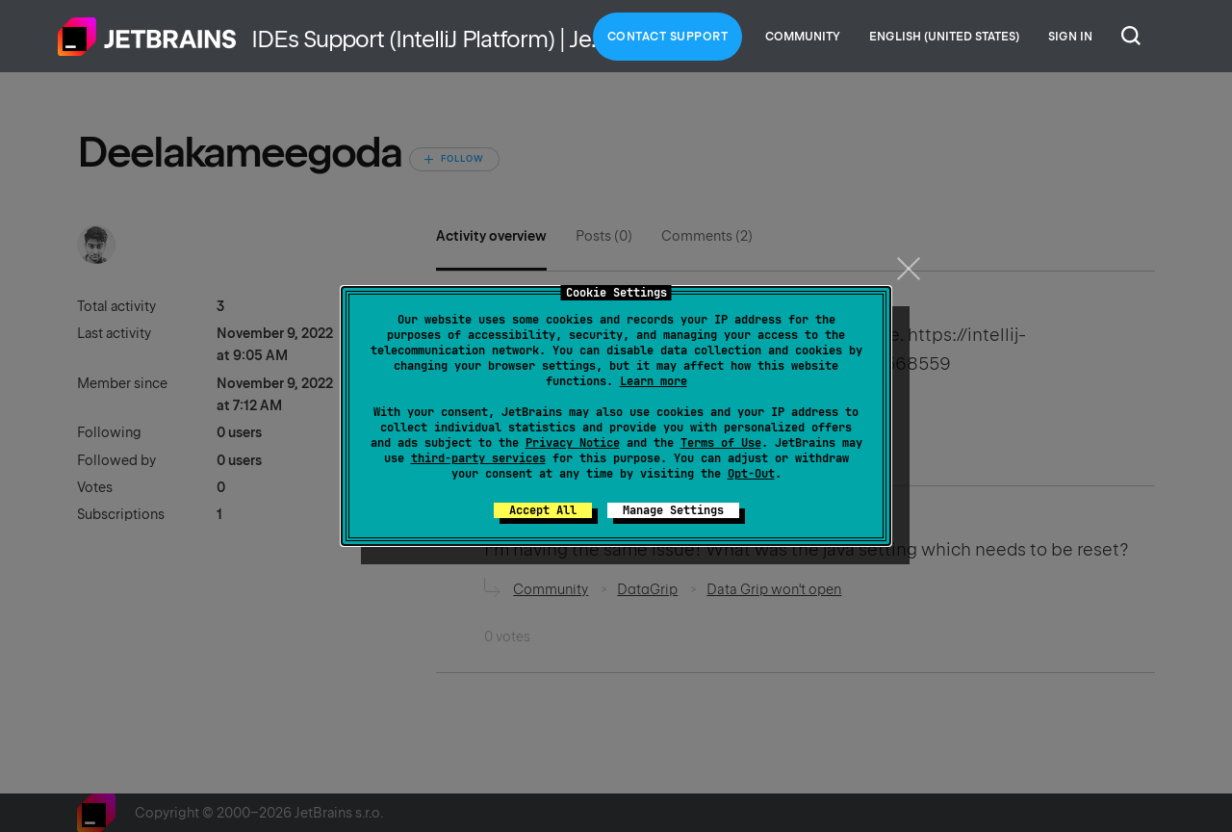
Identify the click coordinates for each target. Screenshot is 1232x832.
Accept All (543, 510)
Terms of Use (720, 443)
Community (802, 36)
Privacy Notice (573, 443)
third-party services (478, 458)
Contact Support (668, 36)
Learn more (653, 381)
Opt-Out (751, 473)
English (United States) (944, 36)
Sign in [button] (1070, 36)
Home (147, 36)
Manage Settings (673, 510)
